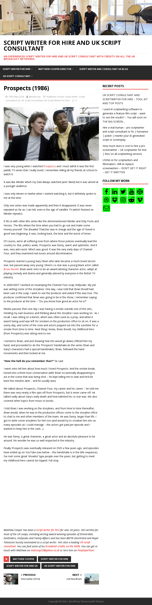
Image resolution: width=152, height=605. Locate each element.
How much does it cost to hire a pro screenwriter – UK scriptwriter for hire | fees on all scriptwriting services (125, 150)
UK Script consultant (16, 76)
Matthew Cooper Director (54, 69)
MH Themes (98, 601)
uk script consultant (32, 100)
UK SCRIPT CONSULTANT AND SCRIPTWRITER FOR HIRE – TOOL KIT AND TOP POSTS (125, 99)
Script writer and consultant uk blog (103, 69)
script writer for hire (48, 530)
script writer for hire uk (22, 565)
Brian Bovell (11, 269)
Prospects (49, 166)
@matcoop (35, 96)
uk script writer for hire (59, 565)
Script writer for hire (16, 69)
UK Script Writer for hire (57, 100)
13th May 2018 (16, 96)
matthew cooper (23, 559)
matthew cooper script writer (62, 96)
